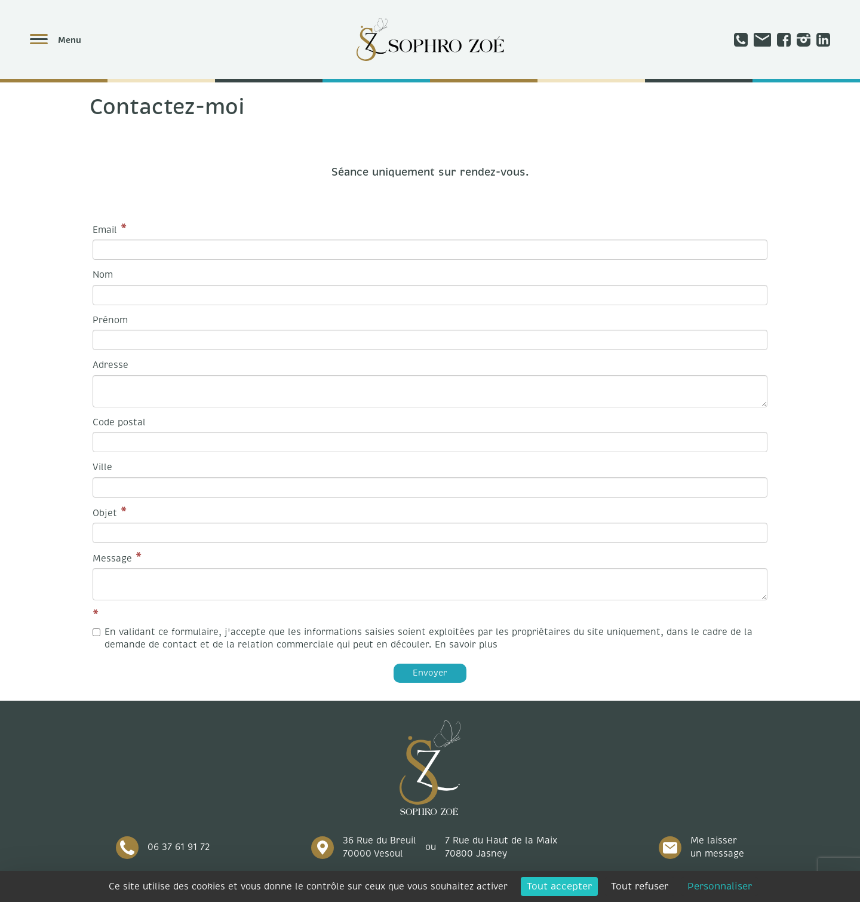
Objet (105, 513)
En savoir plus (466, 644)
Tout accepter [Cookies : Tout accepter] (559, 886)
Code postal (119, 422)
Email (105, 230)
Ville (102, 467)
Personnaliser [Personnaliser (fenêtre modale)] (719, 886)
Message (112, 558)
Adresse (110, 365)
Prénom (110, 320)
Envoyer (430, 673)
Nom (103, 274)
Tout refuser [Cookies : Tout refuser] (639, 886)
